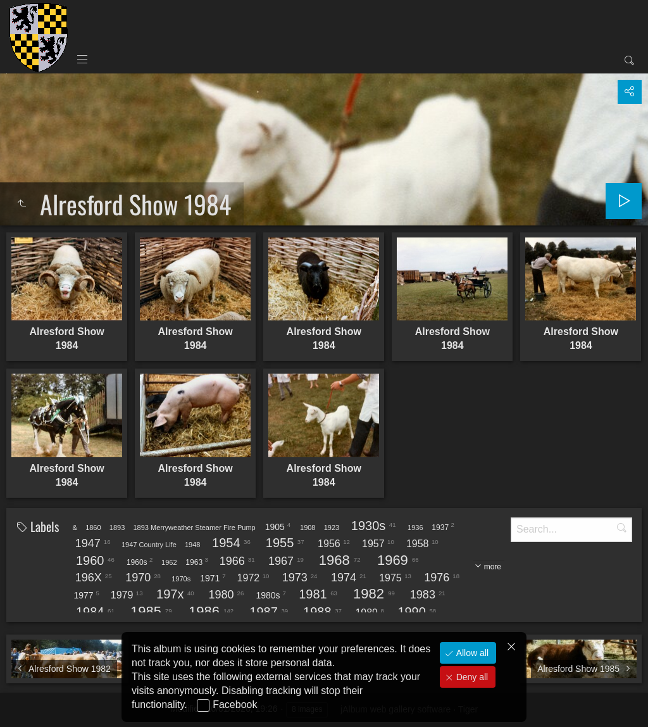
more (492, 566)
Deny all (471, 677)
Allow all (471, 653)
